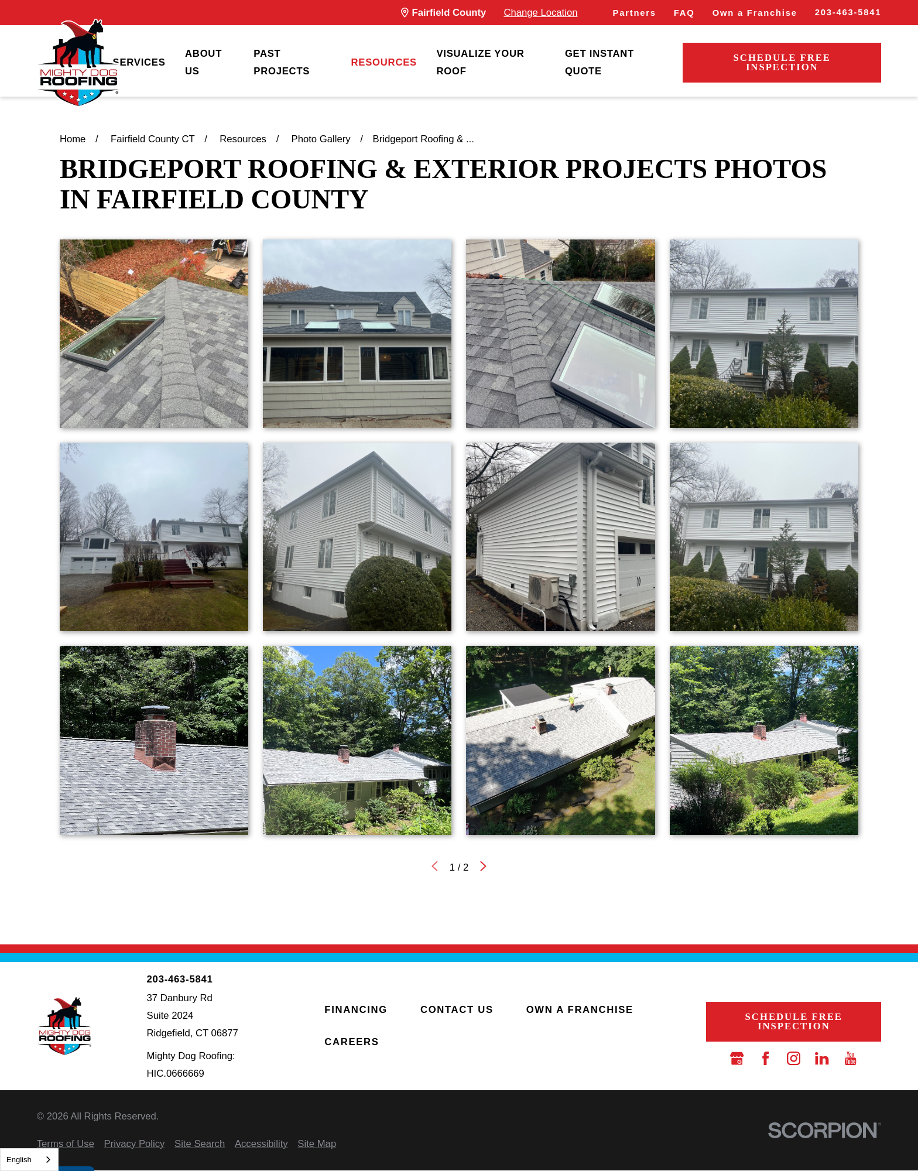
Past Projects (282, 62)
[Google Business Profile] (737, 1058)
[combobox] (29, 1159)
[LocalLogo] (78, 63)
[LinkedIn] (821, 1058)
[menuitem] (139, 63)
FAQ (684, 13)
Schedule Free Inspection (782, 62)
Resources (384, 62)
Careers (351, 1041)
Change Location (540, 12)
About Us (203, 62)
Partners (634, 13)
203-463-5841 (848, 12)
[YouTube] (850, 1058)
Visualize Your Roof (480, 62)
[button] (154, 333)
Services (139, 62)
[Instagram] (793, 1058)
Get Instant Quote (599, 62)
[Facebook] (765, 1058)
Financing (356, 1009)
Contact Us (457, 1009)
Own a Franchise (755, 13)
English (19, 1159)
